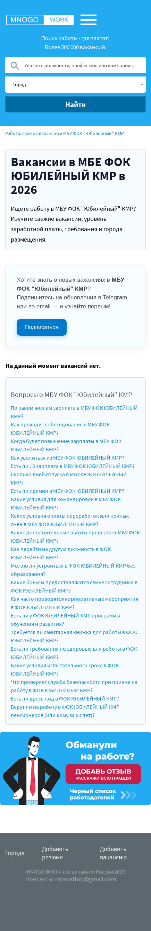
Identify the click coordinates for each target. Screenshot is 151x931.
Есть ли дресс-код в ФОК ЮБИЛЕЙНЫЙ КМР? (65, 698)
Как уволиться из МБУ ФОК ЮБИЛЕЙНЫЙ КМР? (67, 457)
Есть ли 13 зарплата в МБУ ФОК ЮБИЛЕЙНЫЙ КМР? (73, 465)
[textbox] (78, 84)
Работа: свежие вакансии (32, 133)
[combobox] (75, 84)
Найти (75, 104)
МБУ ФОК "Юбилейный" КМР (93, 133)
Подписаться (41, 327)
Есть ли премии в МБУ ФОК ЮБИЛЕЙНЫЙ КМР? (67, 490)
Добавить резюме (55, 853)
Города (15, 853)
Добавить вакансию (113, 853)
